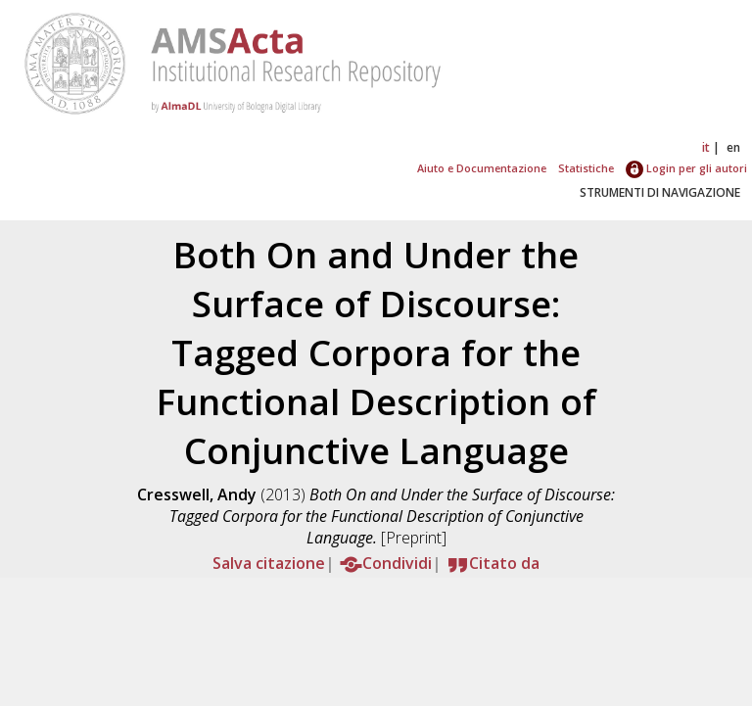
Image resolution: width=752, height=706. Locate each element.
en (733, 147)
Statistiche (586, 168)
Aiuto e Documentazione (481, 168)
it (706, 147)
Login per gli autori (686, 168)
